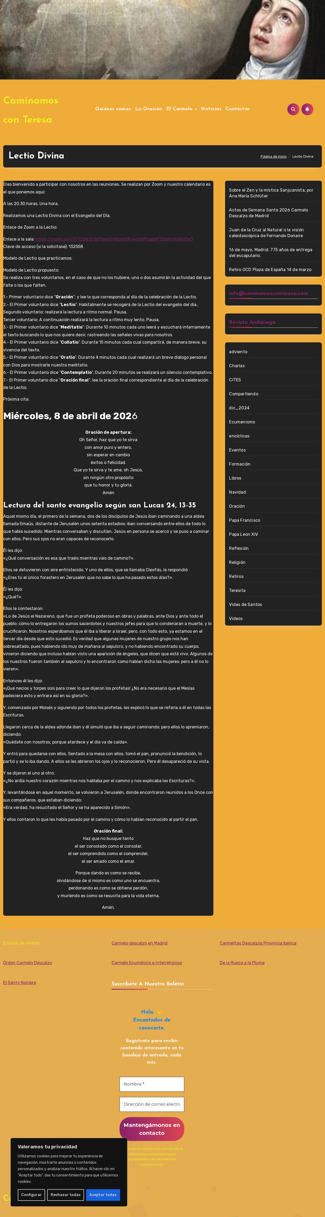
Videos (236, 618)
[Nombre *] (152, 1084)
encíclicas (239, 436)
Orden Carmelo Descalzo (27, 962)
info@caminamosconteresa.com (268, 293)
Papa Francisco (244, 520)
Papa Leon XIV (243, 534)
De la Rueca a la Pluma (242, 962)
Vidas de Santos (245, 604)
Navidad (237, 492)
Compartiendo (243, 393)
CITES (235, 379)
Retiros (236, 576)
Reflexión (239, 548)
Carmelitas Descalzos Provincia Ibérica (258, 943)
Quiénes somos (113, 109)
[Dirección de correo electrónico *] (152, 1104)
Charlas (236, 365)
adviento (238, 351)
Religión (237, 562)
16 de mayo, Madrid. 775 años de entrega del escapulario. (270, 252)
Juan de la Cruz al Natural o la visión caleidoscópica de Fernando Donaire (266, 232)
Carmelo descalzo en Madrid (140, 943)
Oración (237, 506)
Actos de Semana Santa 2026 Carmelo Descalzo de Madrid (268, 212)
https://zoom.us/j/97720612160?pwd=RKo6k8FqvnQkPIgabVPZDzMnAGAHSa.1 (114, 239)
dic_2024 (239, 407)
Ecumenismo (242, 421)
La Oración (148, 109)
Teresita (237, 590)
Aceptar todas (103, 1195)
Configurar (31, 1195)
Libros (235, 478)
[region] (69, 1172)
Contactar (238, 109)
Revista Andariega (252, 322)
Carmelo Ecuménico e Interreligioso (147, 962)
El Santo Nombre (19, 982)
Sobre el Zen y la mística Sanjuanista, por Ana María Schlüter (271, 193)
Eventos (237, 450)
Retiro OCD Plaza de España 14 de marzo (270, 269)
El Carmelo (180, 109)
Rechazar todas (66, 1195)
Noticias (211, 109)
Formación (240, 464)
